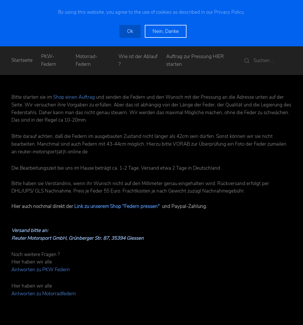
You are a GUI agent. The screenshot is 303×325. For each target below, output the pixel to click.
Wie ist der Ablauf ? (138, 60)
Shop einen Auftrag (74, 97)
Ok (130, 31)
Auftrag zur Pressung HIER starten (195, 60)
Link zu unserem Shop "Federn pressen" (117, 206)
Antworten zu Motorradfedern (43, 293)
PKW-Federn (48, 60)
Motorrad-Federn (86, 60)
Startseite (22, 60)
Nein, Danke (165, 31)
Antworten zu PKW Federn (40, 269)
